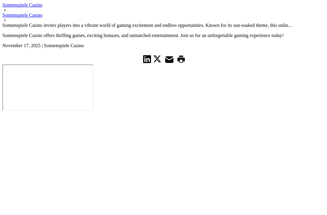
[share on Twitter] (158, 59)
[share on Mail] (170, 58)
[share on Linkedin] (147, 59)
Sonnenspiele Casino (22, 4)
